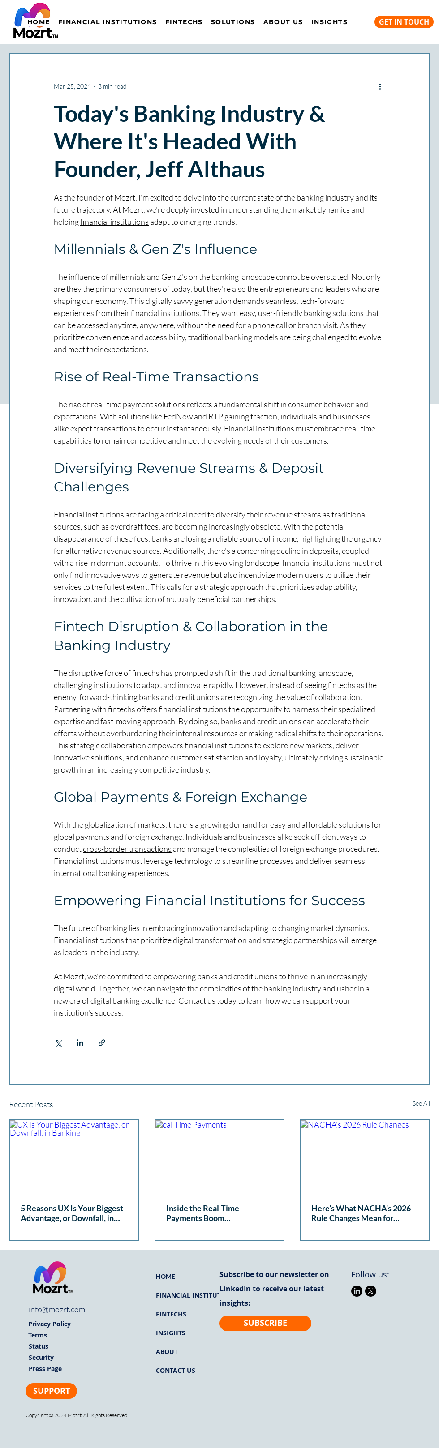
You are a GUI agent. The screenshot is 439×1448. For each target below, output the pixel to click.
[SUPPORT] (51, 1391)
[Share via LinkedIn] (80, 1042)
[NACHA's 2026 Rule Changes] (365, 1156)
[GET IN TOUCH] (404, 22)
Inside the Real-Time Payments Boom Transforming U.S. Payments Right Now (216, 1213)
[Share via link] (102, 1042)
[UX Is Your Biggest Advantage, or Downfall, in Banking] (74, 1156)
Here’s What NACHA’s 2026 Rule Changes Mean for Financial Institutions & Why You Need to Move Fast (362, 1213)
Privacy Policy (49, 1324)
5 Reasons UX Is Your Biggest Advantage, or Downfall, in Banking (72, 1213)
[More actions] (379, 86)
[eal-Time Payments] (219, 1156)
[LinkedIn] (356, 1291)
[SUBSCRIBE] (265, 1323)
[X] (370, 1291)
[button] (233, 22)
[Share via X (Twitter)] (58, 1042)
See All (421, 1103)
